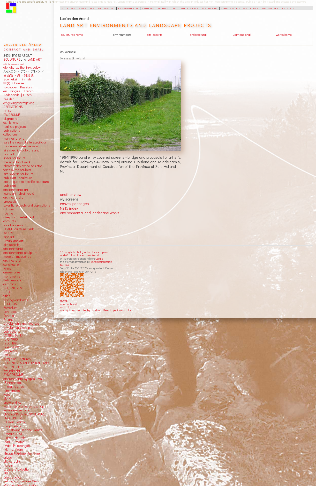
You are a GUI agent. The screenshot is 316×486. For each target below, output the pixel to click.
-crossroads (11, 390)
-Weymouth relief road (18, 217)
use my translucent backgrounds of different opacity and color (95, 310)
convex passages (74, 203)
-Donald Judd (12, 434)
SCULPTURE (11, 59)
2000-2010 (11, 351)
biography (10, 118)
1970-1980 (10, 339)
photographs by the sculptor (22, 166)
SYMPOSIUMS (13, 374)
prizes (7, 457)
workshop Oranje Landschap (23, 406)
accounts (288, 8)
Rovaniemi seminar (16, 410)
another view (71, 194)
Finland (8, 319)
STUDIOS (10, 304)
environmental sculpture (20, 252)
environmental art (15, 189)
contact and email (23, 49)
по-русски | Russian (17, 87)
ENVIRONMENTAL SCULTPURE (24, 414)
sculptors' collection (16, 469)
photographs (12, 461)
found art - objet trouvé (19, 193)
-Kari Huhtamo (13, 442)
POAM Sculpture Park (18, 229)
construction (12, 264)
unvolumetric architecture (21, 323)
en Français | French (18, 91)
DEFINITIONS (13, 107)
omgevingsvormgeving (18, 103)
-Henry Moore (13, 449)
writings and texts (15, 300)
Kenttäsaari (11, 311)
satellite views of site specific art (25, 142)
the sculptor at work (16, 162)
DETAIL (8, 292)
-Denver (9, 213)
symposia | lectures (17, 359)
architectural (167, 8)
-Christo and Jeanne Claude (22, 430)
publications (189, 8)
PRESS (8, 473)
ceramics (9, 284)
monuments (11, 276)
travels (8, 465)
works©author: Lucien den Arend (79, 255)
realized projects (14, 126)
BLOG (7, 111)
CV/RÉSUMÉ (12, 115)
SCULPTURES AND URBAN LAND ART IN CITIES (26, 365)
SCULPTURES (12, 288)
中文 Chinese (13, 83)
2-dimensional (13, 280)
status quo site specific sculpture (26, 181)
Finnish (25, 79)
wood (6, 394)
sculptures (86, 8)
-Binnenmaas (13, 382)
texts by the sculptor (17, 170)
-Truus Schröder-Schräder (21, 453)
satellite (8, 225)
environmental (128, 8)
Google (99, 258)
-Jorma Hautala (14, 438)
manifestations (13, 138)
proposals (10, 201)
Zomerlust (10, 308)
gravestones (12, 272)
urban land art (13, 241)
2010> (7, 355)
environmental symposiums (22, 379)
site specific (106, 8)
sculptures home (72, 34)
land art (148, 8)
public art (9, 185)
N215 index (69, 208)
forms (7, 268)
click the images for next (13, 64)
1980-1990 (11, 343)
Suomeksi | (11, 79)
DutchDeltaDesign (101, 262)
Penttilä (64, 265)
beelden (9, 99)
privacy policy (12, 477)
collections (10, 134)
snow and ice (12, 402)
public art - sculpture (17, 178)
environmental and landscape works (90, 212)
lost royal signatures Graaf (21, 481)
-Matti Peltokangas (16, 445)
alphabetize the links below (22, 67)
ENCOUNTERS (13, 418)
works (71, 8)
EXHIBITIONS (13, 335)
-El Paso (9, 209)
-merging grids (13, 386)
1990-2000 (11, 347)
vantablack (66, 307)
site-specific (154, 34)
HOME (64, 300)
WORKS (8, 233)
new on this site (69, 304)
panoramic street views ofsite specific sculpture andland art (21, 150)
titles (6, 296)
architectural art (14, 197)
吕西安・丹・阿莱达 (18, 75)
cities (254, 8)
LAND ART (34, 59)
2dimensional (242, 34)
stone (7, 398)
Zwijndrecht (11, 371)
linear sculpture (14, 158)
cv (61, 8)
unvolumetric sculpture (19, 327)
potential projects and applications (26, 205)
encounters (270, 8)
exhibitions (210, 8)
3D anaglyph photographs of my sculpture (84, 252)
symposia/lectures (234, 8)
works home (284, 34)
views (19, 225)
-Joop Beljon (12, 426)
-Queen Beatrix (14, 422)
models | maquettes (17, 256)
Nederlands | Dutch (17, 95)
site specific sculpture (18, 174)
